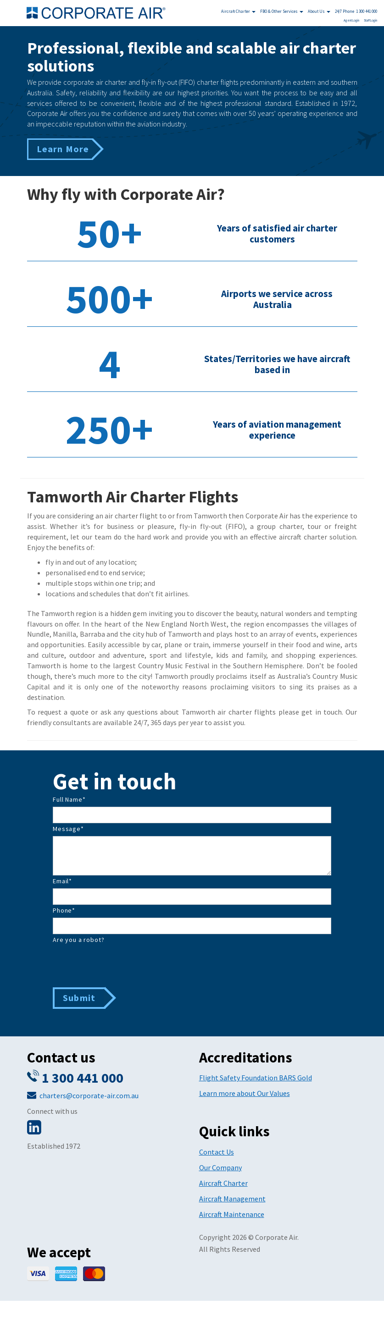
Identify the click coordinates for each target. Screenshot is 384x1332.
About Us (319, 11)
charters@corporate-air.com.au (89, 1095)
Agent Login (351, 20)
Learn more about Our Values (244, 1093)
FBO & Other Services (281, 11)
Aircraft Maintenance (231, 1214)
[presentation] (122, 965)
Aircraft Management (232, 1198)
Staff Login (370, 20)
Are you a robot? (78, 940)
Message (68, 829)
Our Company (220, 1167)
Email (62, 881)
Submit (79, 997)
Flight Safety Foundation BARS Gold (255, 1077)
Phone (64, 910)
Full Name (69, 799)
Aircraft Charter (238, 11)
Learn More (63, 148)
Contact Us (216, 1151)
